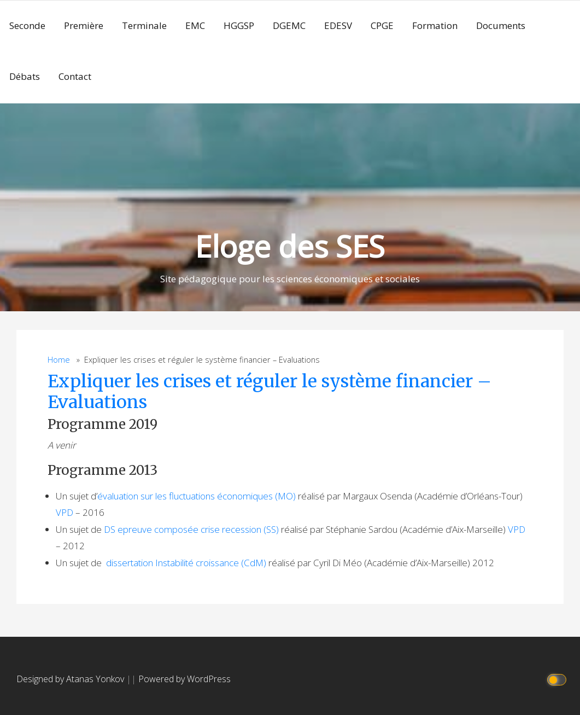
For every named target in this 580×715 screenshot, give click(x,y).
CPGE (382, 25)
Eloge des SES (290, 245)
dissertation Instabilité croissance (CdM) (186, 562)
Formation (435, 25)
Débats (24, 76)
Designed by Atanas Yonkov (71, 679)
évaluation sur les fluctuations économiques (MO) (196, 496)
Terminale (144, 25)
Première (83, 25)
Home (59, 359)
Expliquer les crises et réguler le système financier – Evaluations (269, 391)
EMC (195, 25)
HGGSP (239, 25)
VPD (64, 512)
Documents (500, 25)
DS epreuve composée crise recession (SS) (191, 529)
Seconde (27, 25)
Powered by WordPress (184, 679)
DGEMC (289, 25)
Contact (74, 76)
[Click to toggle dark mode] (558, 679)
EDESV (338, 25)
